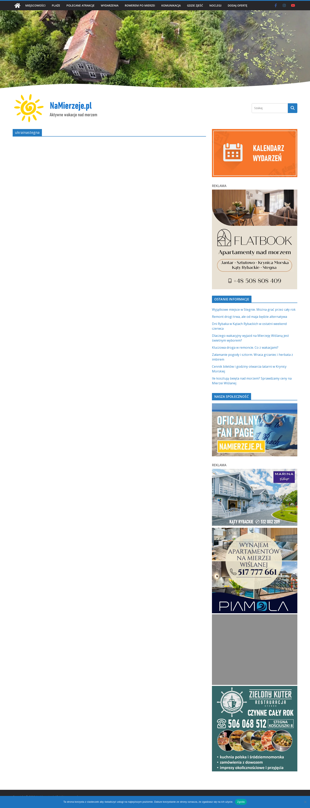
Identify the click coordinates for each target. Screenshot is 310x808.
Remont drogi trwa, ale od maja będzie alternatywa (249, 316)
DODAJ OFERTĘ (237, 5)
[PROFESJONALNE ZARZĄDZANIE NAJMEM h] (254, 530)
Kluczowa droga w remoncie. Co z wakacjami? (245, 347)
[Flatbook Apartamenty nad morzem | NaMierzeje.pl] (254, 192)
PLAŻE (56, 5)
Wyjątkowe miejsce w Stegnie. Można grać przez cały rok (254, 309)
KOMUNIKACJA (171, 5)
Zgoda (241, 801)
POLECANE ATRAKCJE (80, 5)
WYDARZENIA (109, 5)
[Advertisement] (254, 649)
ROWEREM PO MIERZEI (140, 5)
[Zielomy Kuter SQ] (254, 688)
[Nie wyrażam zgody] (305, 802)
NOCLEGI (215, 5)
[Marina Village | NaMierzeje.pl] (254, 471)
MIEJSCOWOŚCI (35, 5)
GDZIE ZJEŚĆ (195, 5)
